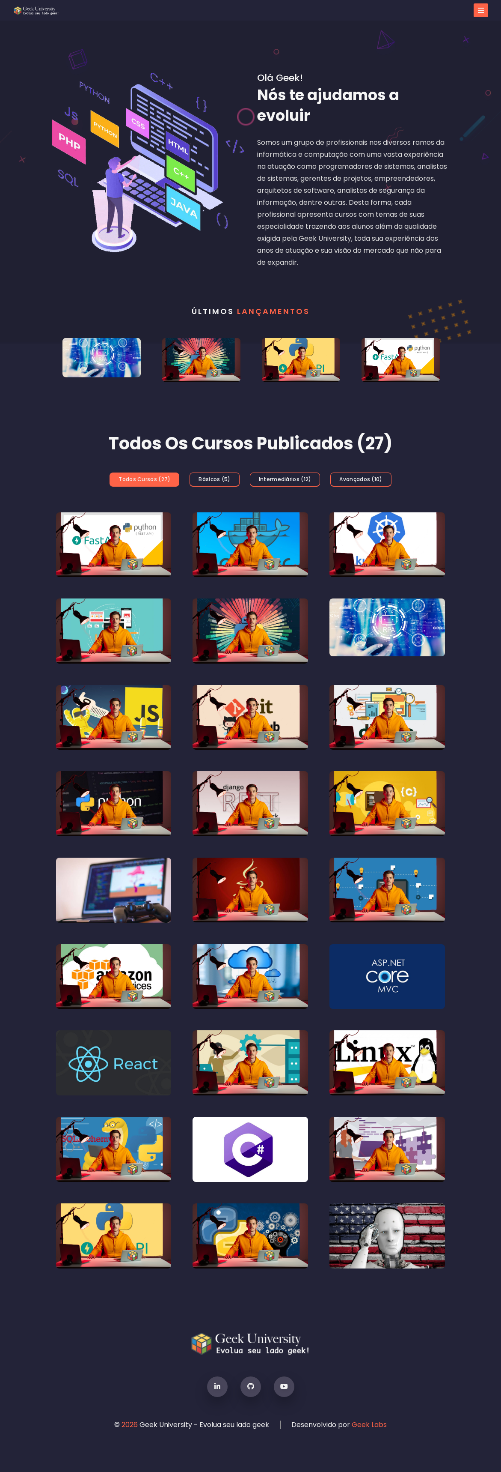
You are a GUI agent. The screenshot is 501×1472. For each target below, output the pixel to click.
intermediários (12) (285, 479)
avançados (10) (360, 479)
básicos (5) (214, 479)
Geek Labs (369, 1425)
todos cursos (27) (144, 479)
